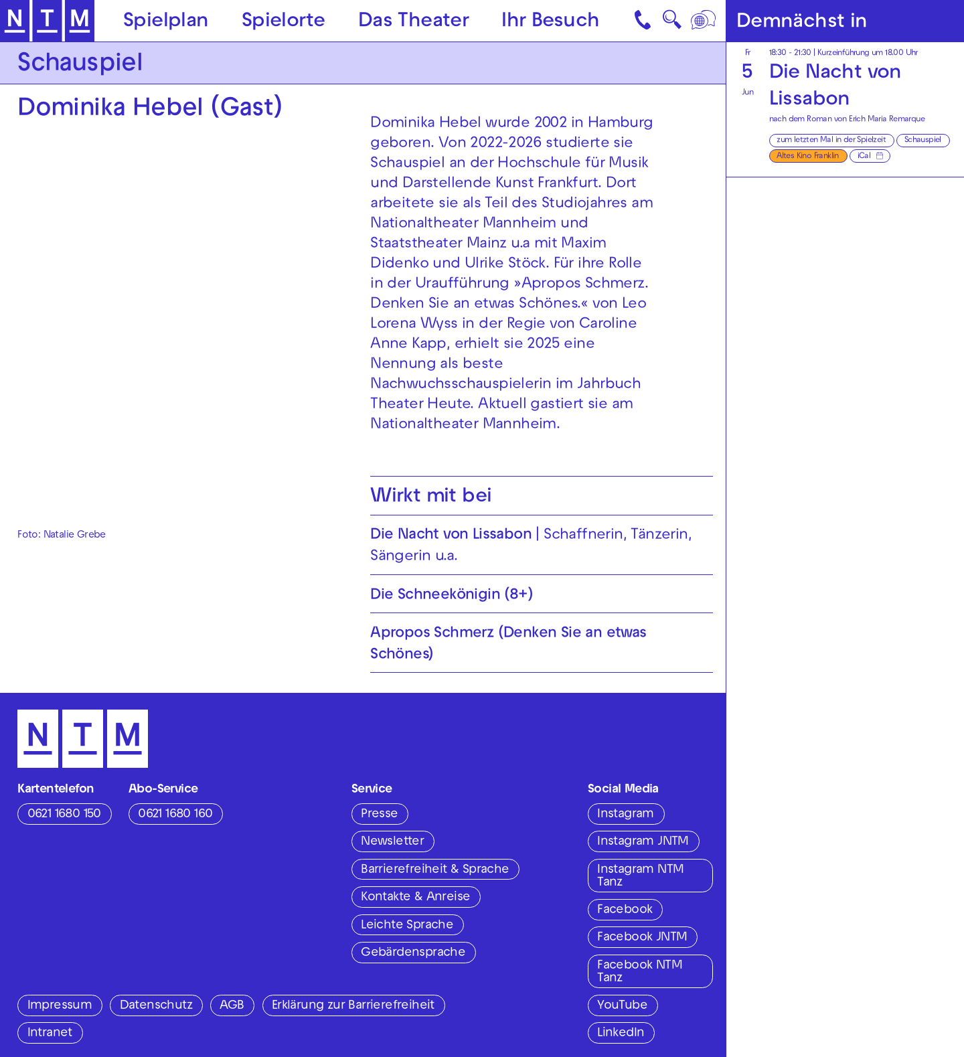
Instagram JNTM (643, 842)
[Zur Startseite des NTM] (47, 21)
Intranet (49, 1034)
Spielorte (283, 21)
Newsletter (392, 842)
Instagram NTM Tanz (640, 876)
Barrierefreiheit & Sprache (435, 870)
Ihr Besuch (550, 21)
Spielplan (166, 21)
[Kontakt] (644, 21)
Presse (379, 815)
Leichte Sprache (407, 926)
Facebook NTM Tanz (639, 972)
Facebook (624, 910)
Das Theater (413, 21)
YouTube (622, 1006)
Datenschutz (156, 1006)
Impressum (59, 1006)
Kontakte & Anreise (415, 898)
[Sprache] (704, 21)
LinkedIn (620, 1034)
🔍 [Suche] (672, 23)
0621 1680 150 (64, 815)
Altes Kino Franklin (808, 157)
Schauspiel (922, 141)
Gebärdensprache (413, 953)
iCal (864, 157)
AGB (232, 1006)
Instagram (625, 815)
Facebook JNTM (642, 938)
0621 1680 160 (175, 815)
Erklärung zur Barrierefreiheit (353, 1006)
